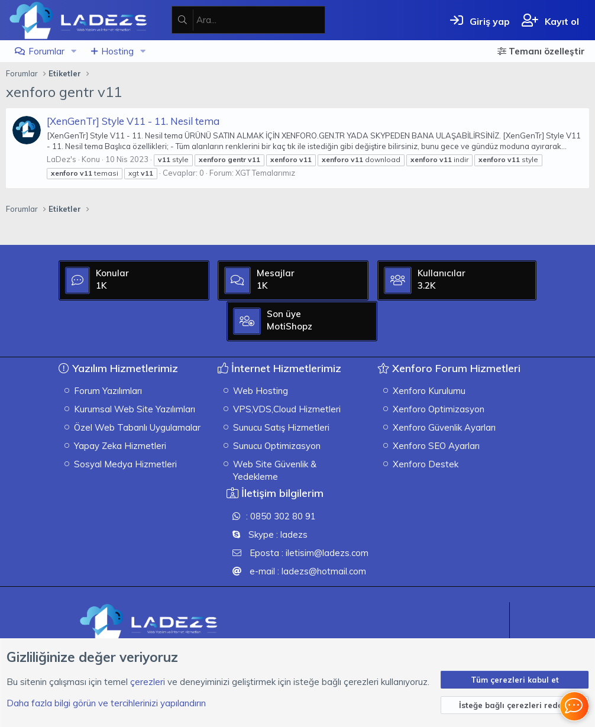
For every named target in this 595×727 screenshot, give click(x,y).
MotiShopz (515, 374)
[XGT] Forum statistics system (523, 612)
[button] (74, 51)
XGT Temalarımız (265, 172)
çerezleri (147, 681)
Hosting (117, 51)
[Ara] (260, 20)
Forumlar (46, 51)
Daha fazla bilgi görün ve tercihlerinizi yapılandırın (106, 702)
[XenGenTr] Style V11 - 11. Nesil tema (133, 121)
